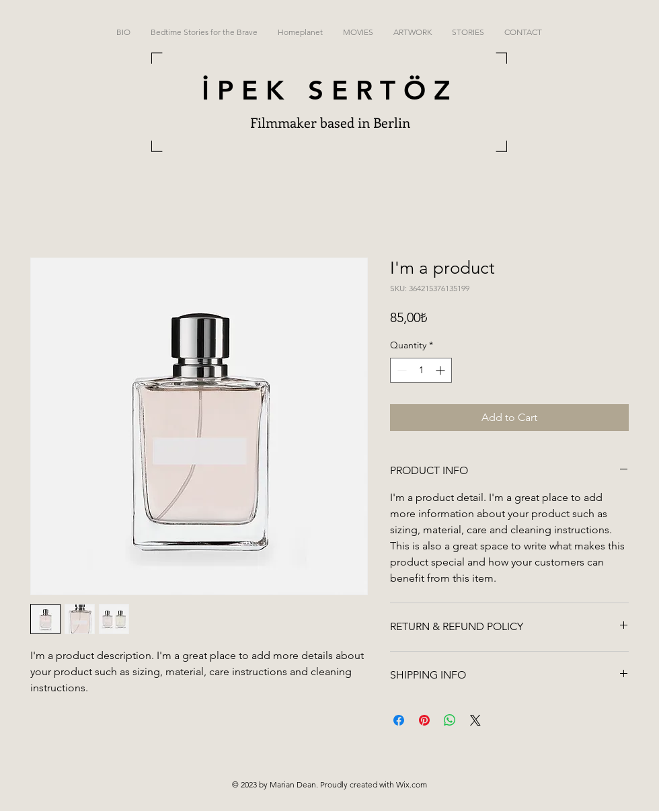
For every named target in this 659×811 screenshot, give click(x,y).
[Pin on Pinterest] (424, 720)
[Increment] (441, 370)
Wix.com (411, 784)
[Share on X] (475, 720)
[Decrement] (400, 370)
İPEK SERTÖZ (330, 90)
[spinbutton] (421, 370)
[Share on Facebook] (399, 720)
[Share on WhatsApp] (450, 720)
